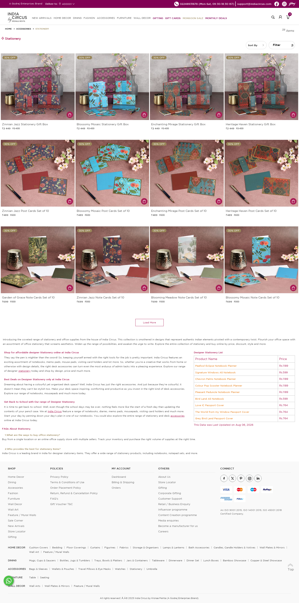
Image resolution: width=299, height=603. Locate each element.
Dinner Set (193, 560)
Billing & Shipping (123, 482)
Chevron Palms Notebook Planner (215, 379)
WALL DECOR (142, 18)
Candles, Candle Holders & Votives (234, 547)
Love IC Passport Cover (209, 405)
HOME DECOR (62, 18)
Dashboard (119, 476)
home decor (16, 547)
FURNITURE (124, 18)
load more (149, 322)
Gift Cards (173, 18)
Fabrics (124, 547)
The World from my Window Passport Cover (222, 412)
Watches (120, 569)
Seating (44, 577)
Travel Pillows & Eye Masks (94, 569)
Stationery (42, 29)
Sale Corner (15, 520)
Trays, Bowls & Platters (108, 560)
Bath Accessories (199, 547)
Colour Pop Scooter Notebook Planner (218, 385)
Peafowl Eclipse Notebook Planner (216, 365)
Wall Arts (34, 586)
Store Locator (16, 531)
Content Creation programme (177, 515)
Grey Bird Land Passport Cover (214, 418)
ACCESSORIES (106, 18)
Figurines (109, 547)
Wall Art (13, 509)
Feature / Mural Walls (22, 515)
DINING (77, 18)
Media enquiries (168, 520)
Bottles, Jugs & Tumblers (75, 560)
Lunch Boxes (211, 560)
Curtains (95, 547)
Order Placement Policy (65, 487)
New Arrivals (16, 526)
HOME (8, 29)
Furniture (14, 498)
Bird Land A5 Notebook (209, 398)
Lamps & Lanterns (173, 547)
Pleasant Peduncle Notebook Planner (217, 392)
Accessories (23, 29)
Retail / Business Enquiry (174, 504)
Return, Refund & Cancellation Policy (74, 493)
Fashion (13, 493)
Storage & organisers (146, 547)
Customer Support (170, 498)
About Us (164, 476)
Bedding (57, 547)
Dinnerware (175, 560)
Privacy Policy (59, 476)
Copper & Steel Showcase (266, 560)
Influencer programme (172, 509)
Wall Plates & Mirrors (272, 547)
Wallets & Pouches (63, 569)
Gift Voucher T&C (61, 504)
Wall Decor (15, 504)
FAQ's (54, 498)
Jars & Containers (137, 560)
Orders (116, 487)
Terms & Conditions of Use (67, 482)
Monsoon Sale (193, 18)
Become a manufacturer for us (178, 526)
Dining (12, 482)
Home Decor (16, 476)
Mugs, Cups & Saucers (42, 560)
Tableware (158, 560)
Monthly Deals (216, 18)
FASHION (89, 18)
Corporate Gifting (169, 493)
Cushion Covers (38, 547)
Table (32, 577)
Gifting (158, 18)
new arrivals (42, 18)
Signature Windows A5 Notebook (215, 372)
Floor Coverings (76, 547)
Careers (163, 531)
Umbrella (151, 569)
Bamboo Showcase (234, 560)
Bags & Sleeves (38, 569)
